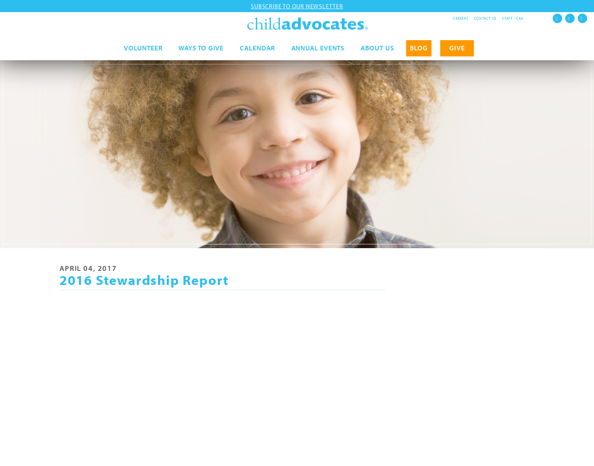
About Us (377, 51)
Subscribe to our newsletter (297, 6)
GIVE (457, 51)
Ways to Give (201, 51)
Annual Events (318, 51)
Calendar (257, 51)
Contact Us (485, 18)
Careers (460, 18)
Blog (419, 51)
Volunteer (143, 51)
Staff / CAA (513, 18)
